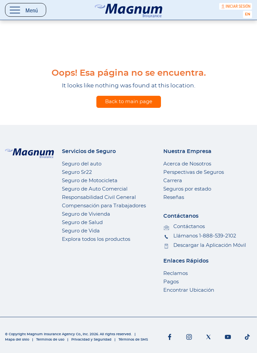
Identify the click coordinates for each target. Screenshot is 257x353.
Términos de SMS (133, 339)
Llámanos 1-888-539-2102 (204, 235)
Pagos (171, 281)
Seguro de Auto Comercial (94, 189)
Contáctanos (189, 226)
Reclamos (175, 273)
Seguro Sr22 (77, 172)
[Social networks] (170, 337)
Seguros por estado (187, 189)
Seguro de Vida (81, 230)
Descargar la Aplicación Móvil (209, 245)
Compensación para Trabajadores (104, 205)
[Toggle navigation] (25, 10)
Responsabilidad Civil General (99, 197)
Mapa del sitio (17, 339)
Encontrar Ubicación (188, 290)
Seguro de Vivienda (86, 214)
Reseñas (173, 197)
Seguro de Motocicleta (89, 180)
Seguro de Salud (82, 222)
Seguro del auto (81, 163)
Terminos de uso (50, 339)
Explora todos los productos (96, 239)
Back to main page (128, 101)
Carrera (172, 180)
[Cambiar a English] (247, 14)
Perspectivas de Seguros (193, 172)
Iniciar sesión (238, 6)
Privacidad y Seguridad (91, 339)
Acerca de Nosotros (187, 163)
